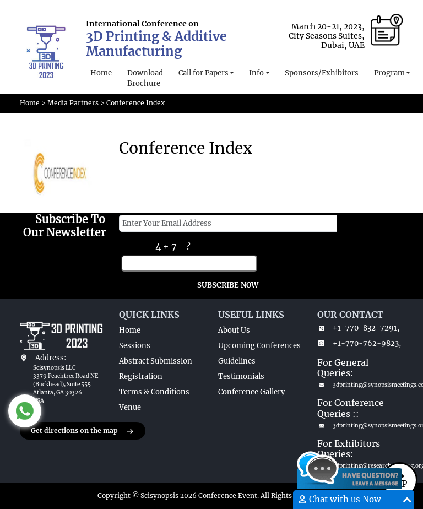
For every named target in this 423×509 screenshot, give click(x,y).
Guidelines (237, 361)
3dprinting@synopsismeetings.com (360, 385)
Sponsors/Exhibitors (322, 73)
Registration (140, 376)
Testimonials (241, 376)
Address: (50, 357)
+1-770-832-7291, (358, 328)
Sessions (134, 345)
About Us (234, 330)
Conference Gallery (251, 392)
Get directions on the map (82, 431)
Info (256, 73)
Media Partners (73, 103)
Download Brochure (145, 78)
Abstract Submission (155, 361)
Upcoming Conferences (259, 345)
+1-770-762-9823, (359, 343)
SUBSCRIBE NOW (227, 285)
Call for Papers (203, 73)
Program (389, 73)
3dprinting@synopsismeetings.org (360, 425)
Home (101, 73)
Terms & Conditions (154, 392)
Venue (130, 407)
